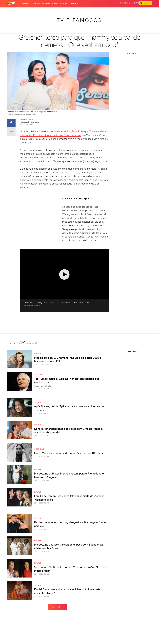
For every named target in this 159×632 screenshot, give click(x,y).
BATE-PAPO (36, 3)
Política (34, 10)
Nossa (123, 10)
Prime (132, 10)
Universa (89, 10)
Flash (19, 10)
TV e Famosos (79, 20)
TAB (127, 10)
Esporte (65, 10)
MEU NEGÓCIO (46, 3)
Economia (50, 10)
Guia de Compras (148, 10)
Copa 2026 (73, 10)
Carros (42, 10)
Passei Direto (57, 3)
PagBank (66, 3)
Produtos (12, 10)
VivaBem (98, 10)
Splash (81, 10)
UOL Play (74, 3)
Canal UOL (115, 10)
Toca (137, 10)
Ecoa (107, 10)
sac (119, 3)
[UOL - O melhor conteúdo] (11, 3)
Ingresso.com (26, 3)
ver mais (58, 606)
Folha (58, 10)
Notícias (26, 10)
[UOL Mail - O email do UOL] (126, 3)
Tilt (103, 10)
